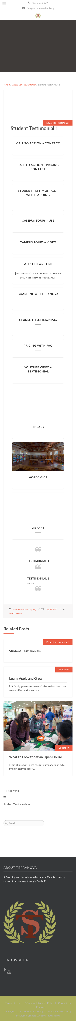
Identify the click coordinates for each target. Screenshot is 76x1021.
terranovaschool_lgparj (24, 609)
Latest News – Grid (38, 263)
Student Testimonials (38, 319)
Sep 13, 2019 (51, 609)
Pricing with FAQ (38, 345)
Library (38, 426)
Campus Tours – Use (38, 220)
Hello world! (13, 790)
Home (7, 84)
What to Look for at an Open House (35, 757)
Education (17, 84)
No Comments (15, 613)
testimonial (29, 84)
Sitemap (40, 1007)
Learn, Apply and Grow (25, 678)
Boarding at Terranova (38, 293)
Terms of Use (12, 1003)
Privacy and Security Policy (39, 1003)
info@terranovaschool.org (40, 8)
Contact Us (64, 1003)
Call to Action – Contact (38, 143)
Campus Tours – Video (38, 242)
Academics (38, 477)
